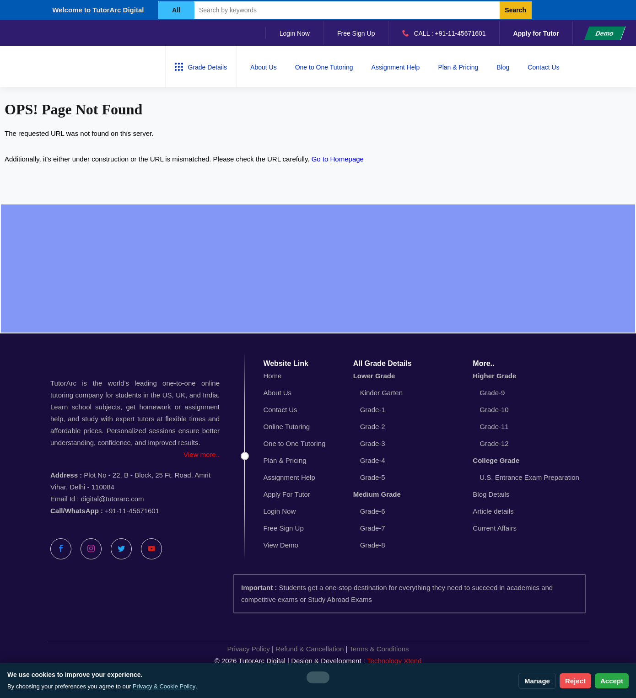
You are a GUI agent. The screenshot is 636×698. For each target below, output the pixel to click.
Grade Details (201, 67)
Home (272, 376)
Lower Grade (374, 376)
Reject (575, 681)
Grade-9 (492, 393)
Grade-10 (494, 409)
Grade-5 (372, 477)
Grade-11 (494, 426)
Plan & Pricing (458, 67)
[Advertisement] (318, 268)
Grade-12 (494, 443)
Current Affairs (495, 528)
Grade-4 (372, 460)
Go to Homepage (338, 159)
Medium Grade (377, 494)
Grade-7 (372, 528)
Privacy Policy (248, 649)
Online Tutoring (286, 426)
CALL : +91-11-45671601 (443, 33)
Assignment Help (396, 67)
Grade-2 (372, 426)
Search (515, 10)
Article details (493, 511)
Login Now (295, 33)
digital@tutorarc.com (112, 499)
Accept (611, 681)
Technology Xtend (394, 661)
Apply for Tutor (536, 33)
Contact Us (543, 67)
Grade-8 (372, 545)
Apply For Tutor (286, 494)
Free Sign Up (356, 33)
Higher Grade (494, 376)
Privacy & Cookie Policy (164, 686)
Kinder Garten (381, 393)
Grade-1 (372, 409)
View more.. (201, 454)
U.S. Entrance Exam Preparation (529, 477)
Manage (537, 681)
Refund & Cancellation (309, 649)
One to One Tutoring (324, 67)
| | (318, 649)
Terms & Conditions (379, 649)
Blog (502, 67)
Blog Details (491, 494)
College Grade (496, 460)
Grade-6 (372, 511)
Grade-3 (372, 443)
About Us (263, 67)
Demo (604, 33)
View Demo (280, 545)
